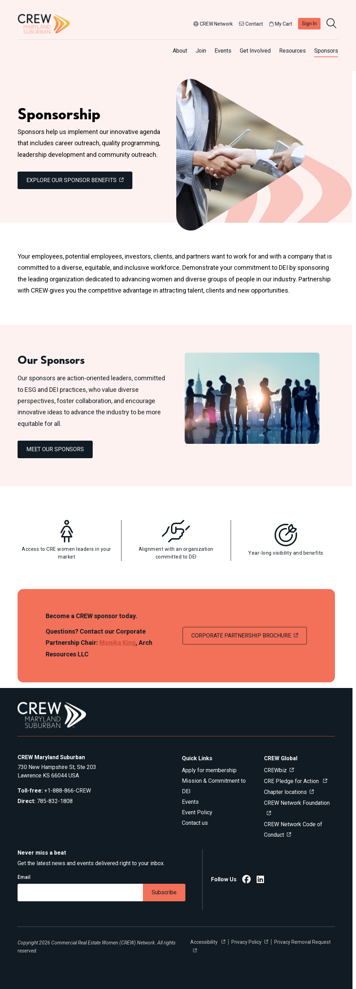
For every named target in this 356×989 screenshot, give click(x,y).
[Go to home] (44, 24)
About (180, 50)
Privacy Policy (246, 942)
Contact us (195, 823)
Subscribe (164, 892)
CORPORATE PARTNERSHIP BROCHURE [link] (241, 635)
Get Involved (255, 50)
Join (201, 50)
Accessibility (204, 942)
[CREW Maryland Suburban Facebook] (246, 880)
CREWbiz (275, 770)
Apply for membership (209, 770)
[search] (332, 23)
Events (223, 50)
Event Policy (197, 812)
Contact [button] (251, 24)
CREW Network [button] (213, 24)
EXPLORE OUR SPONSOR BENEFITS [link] (71, 180)
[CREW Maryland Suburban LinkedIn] (260, 880)
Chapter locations (285, 792)
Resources (292, 50)
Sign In (309, 23)
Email (24, 877)
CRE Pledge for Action (292, 781)
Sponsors (326, 50)
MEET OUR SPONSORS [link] (55, 449)
